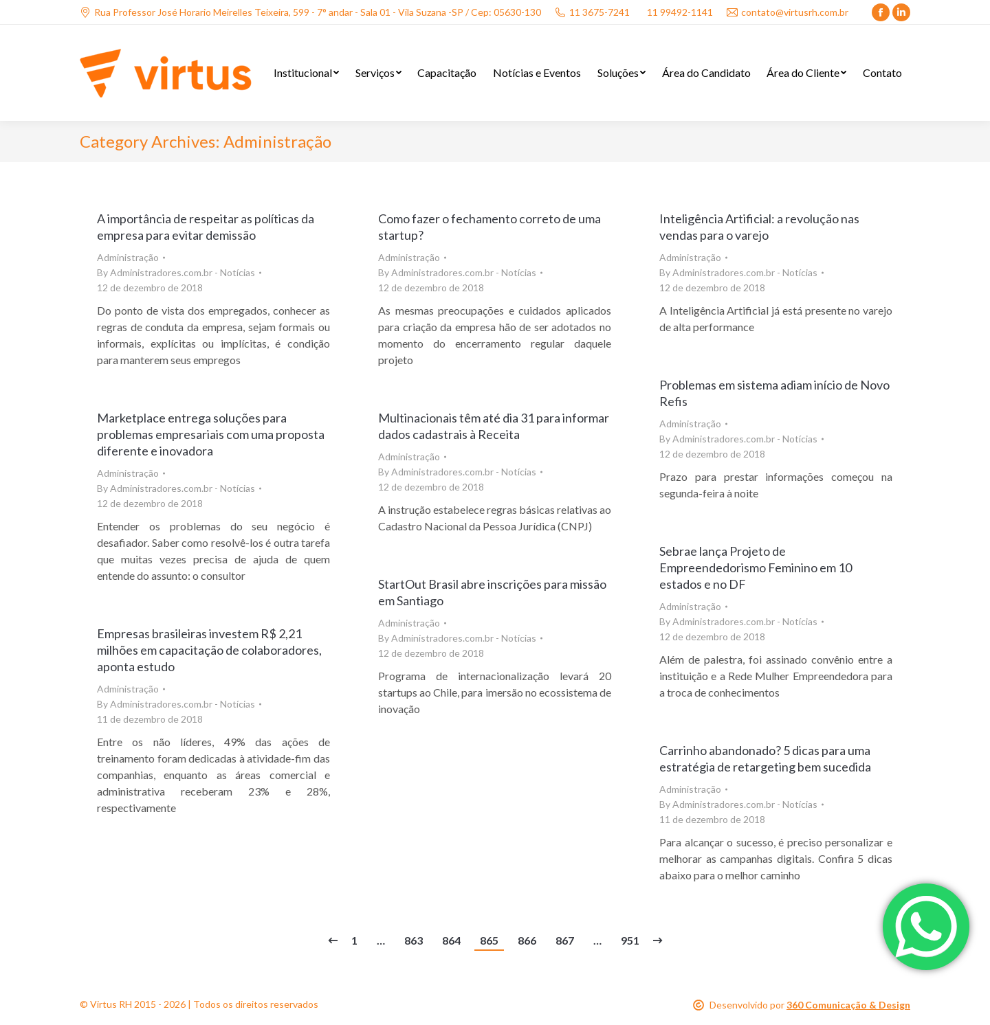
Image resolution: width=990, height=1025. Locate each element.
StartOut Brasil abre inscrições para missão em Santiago (492, 592)
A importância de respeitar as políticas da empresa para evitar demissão (205, 227)
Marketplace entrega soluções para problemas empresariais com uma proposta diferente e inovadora (210, 434)
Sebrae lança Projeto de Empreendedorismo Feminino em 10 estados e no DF (755, 567)
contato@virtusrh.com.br (787, 12)
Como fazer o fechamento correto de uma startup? (489, 227)
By (176, 272)
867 (565, 940)
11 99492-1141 (680, 12)
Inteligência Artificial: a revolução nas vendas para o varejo (759, 227)
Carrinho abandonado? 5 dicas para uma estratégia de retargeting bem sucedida (765, 758)
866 (527, 940)
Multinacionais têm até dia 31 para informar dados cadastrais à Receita (493, 426)
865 (489, 940)
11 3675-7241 (592, 12)
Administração (128, 257)
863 (413, 940)
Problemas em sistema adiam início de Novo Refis (774, 393)
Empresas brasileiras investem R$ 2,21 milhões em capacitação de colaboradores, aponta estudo (209, 650)
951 (630, 940)
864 (451, 940)
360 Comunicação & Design (848, 1005)
